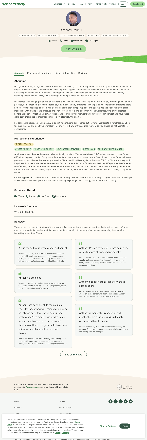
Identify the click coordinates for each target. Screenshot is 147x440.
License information (65, 73)
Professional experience (39, 73)
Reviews (82, 73)
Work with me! (73, 49)
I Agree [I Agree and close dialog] (125, 426)
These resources (33, 387)
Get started (137, 4)
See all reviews (73, 354)
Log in (123, 4)
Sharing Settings (62, 433)
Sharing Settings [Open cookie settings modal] (108, 426)
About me (19, 73)
